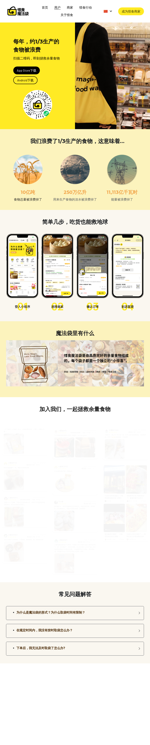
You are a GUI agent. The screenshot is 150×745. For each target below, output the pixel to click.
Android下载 (25, 77)
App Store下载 (26, 67)
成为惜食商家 (131, 10)
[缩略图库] (25, 434)
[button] (75, 610)
